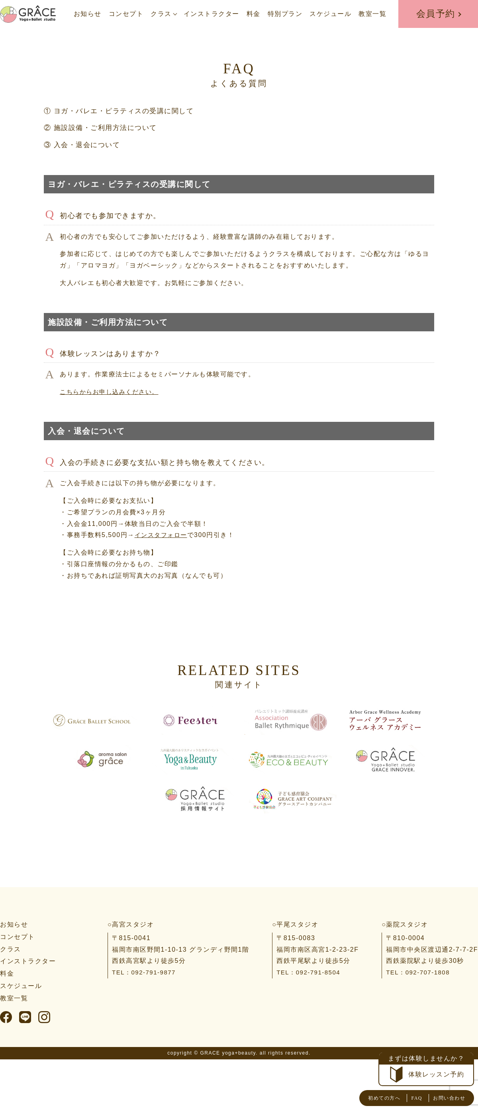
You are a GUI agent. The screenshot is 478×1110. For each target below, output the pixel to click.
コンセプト (126, 13)
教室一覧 (372, 13)
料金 (254, 13)
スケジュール (330, 13)
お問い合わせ (444, 1097)
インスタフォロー (162, 534)
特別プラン (285, 13)
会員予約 (435, 14)
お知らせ (88, 13)
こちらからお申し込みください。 (112, 391)
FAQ (406, 1097)
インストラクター (211, 13)
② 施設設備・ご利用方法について (103, 128)
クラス (161, 13)
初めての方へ (367, 1097)
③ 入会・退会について (84, 144)
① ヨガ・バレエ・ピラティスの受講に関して (123, 111)
